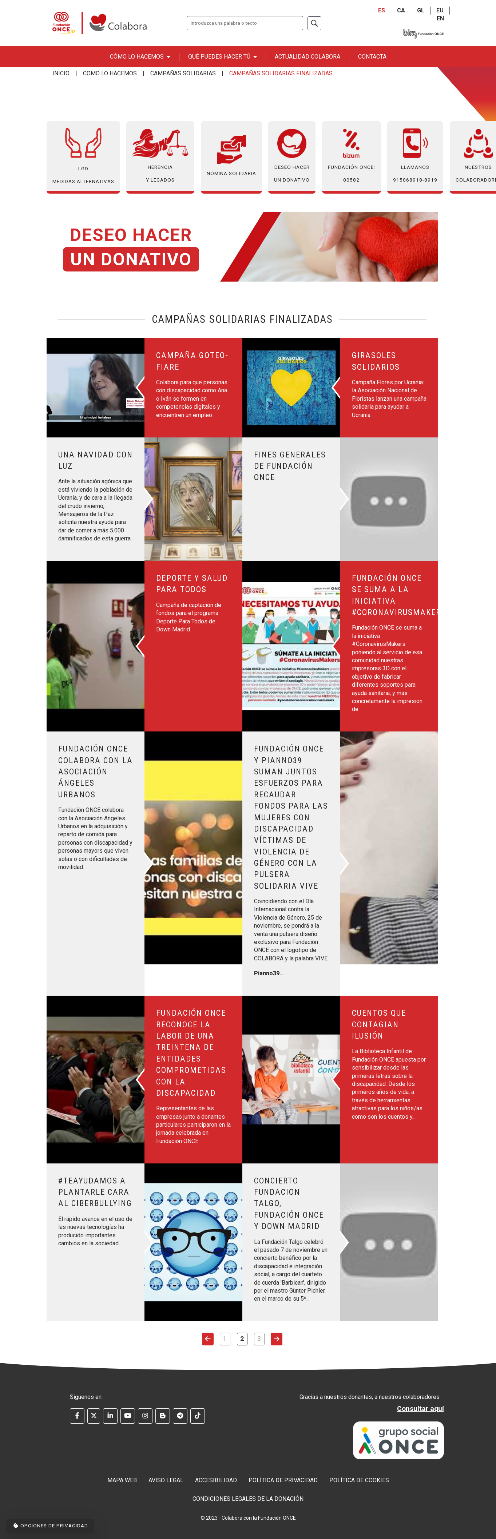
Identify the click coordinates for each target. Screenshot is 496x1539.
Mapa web (122, 1480)
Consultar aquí (420, 1408)
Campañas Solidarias (183, 73)
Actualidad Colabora (307, 56)
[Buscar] (314, 23)
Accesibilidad (216, 1480)
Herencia (160, 156)
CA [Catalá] (401, 10)
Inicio (61, 73)
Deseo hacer (292, 156)
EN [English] (440, 18)
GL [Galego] (420, 10)
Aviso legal (165, 1480)
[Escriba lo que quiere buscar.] (245, 23)
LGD (83, 156)
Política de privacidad (283, 1480)
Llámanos (415, 155)
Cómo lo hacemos (140, 56)
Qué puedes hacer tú (222, 56)
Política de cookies (359, 1480)
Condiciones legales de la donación (248, 1498)
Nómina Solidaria (231, 155)
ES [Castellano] (381, 10)
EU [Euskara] (440, 10)
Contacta (372, 56)
